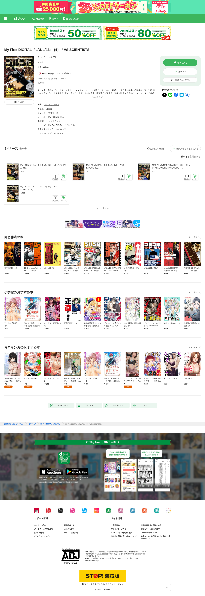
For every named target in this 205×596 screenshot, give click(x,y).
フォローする (54, 57)
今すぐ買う (182, 62)
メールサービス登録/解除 (43, 529)
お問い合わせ (39, 533)
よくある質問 (69, 529)
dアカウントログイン (42, 536)
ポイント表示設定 (71, 533)
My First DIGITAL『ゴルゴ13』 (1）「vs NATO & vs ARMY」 (43, 166)
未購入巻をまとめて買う (187, 148)
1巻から (183, 156)
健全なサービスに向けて (150, 529)
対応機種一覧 (69, 525)
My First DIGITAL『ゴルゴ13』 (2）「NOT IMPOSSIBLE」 (105, 166)
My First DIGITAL (56, 117)
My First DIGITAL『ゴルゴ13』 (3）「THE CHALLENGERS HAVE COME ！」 (171, 166)
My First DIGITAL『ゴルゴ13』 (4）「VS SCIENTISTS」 (38, 188)
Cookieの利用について (150, 533)
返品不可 (41, 83)
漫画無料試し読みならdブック (14, 424)
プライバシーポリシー (119, 529)
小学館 (49, 109)
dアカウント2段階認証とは (121, 533)
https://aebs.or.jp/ (92, 560)
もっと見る (193, 237)
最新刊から (195, 156)
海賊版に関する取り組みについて (124, 536)
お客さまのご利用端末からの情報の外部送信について (155, 537)
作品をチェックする (182, 80)
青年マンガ (53, 113)
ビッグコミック (53, 121)
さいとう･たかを (45, 57)
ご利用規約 (115, 525)
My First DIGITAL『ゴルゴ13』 (62, 125)
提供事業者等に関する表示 (151, 525)
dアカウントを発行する (92, 584)
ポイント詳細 (63, 73)
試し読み (21, 102)
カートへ (182, 72)
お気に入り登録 (157, 148)
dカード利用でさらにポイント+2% (51, 79)
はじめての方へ (40, 525)
